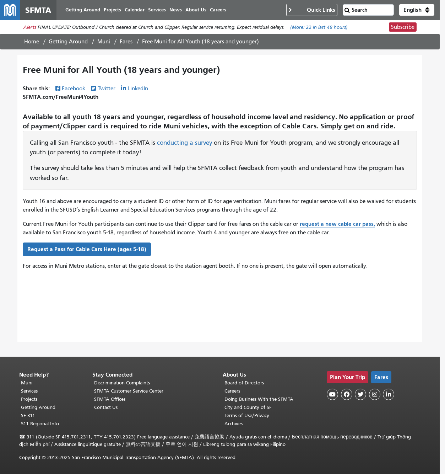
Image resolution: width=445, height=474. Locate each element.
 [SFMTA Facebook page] (346, 394)
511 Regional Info (40, 424)
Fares (126, 41)
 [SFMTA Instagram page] (374, 394)
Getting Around (68, 41)
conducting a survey (184, 143)
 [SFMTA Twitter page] (360, 394)
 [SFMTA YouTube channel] (332, 394)
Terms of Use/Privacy (246, 415)
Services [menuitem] (157, 10)
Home (31, 41)
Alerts (29, 27)
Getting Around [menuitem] (82, 10)
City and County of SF (248, 407)
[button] (416, 10)
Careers (232, 391)
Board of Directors (244, 383)
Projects (29, 399)
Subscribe (402, 27)
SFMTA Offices (109, 399)
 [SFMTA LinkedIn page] (388, 394)
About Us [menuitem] (195, 10)
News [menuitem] (175, 10)
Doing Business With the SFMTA (258, 399)
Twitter (106, 88)
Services (29, 391)
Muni (103, 41)
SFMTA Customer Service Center (128, 391)
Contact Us (106, 407)
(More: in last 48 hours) (319, 27)
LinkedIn (137, 88)
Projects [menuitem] (112, 10)
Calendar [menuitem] (135, 10)
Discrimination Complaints (122, 383)
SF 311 (28, 415)
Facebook (73, 88)
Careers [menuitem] (218, 10)
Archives (233, 424)
